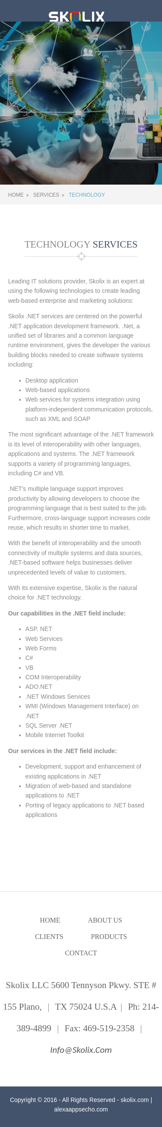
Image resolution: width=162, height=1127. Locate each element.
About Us (105, 920)
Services (46, 195)
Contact (81, 953)
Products (109, 936)
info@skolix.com (81, 1049)
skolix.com (135, 1099)
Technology (87, 195)
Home (16, 195)
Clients (49, 936)
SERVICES (114, 244)
